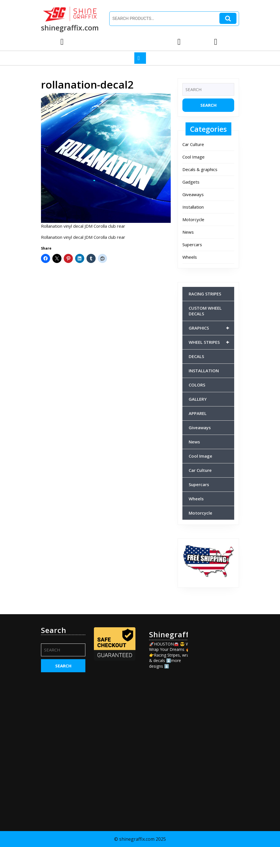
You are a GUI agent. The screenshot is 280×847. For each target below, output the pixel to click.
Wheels (189, 257)
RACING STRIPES (205, 294)
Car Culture (193, 144)
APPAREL (198, 413)
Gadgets (190, 182)
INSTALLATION (204, 370)
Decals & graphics (199, 169)
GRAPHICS (211, 328)
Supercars (192, 244)
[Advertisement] (217, 711)
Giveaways (193, 194)
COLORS (197, 385)
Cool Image (193, 157)
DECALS (196, 356)
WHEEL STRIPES (211, 342)
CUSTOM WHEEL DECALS (205, 310)
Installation (193, 207)
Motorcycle (193, 219)
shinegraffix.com (70, 27)
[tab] (140, 58)
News (188, 232)
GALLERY (198, 399)
